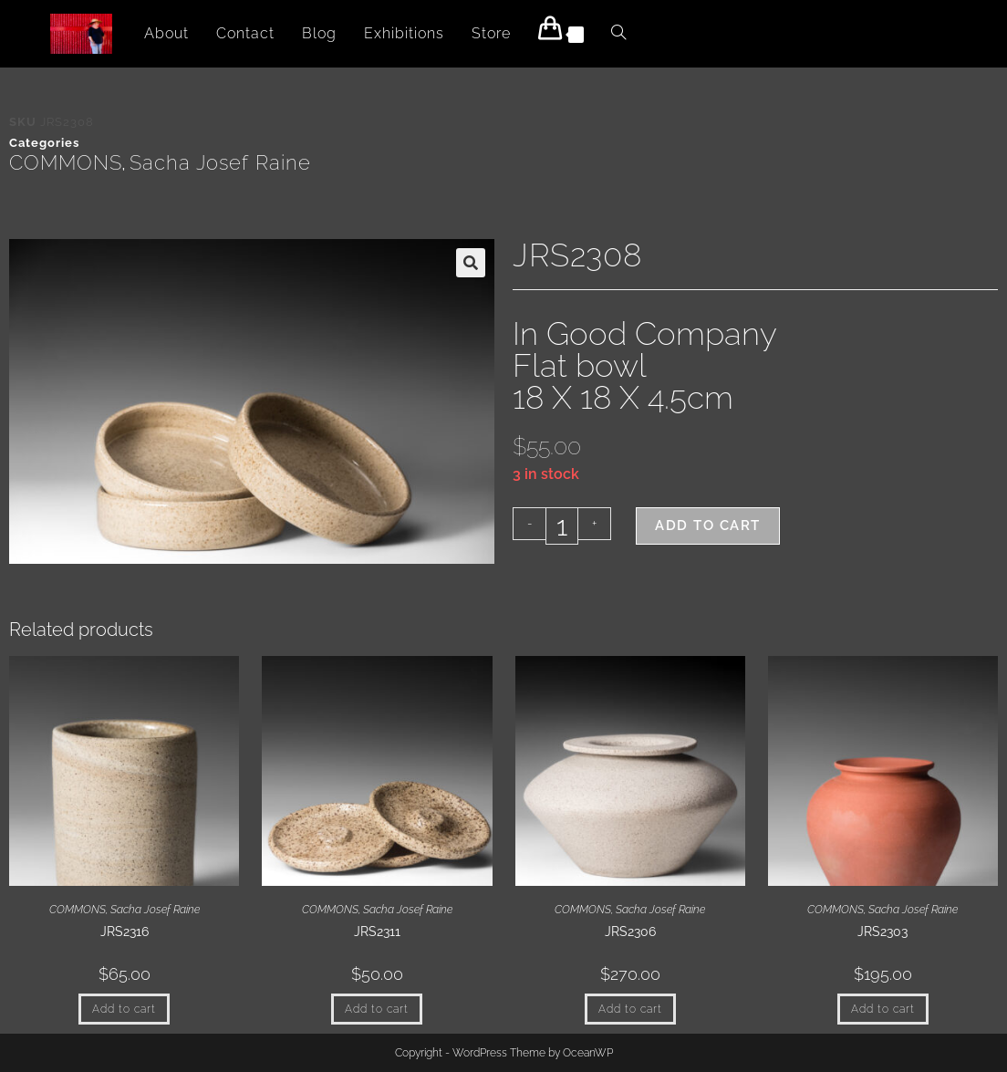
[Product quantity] (561, 526)
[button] (470, 262)
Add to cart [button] (124, 1009)
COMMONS (65, 162)
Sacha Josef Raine (220, 162)
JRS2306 (630, 931)
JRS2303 (882, 931)
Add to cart (708, 525)
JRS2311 (377, 931)
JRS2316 (124, 931)
